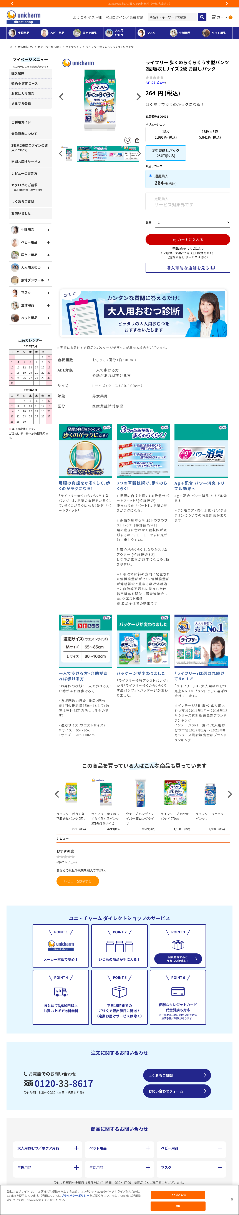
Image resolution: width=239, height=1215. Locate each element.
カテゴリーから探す (49, 47)
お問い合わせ (21, 213)
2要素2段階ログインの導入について (29, 147)
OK (178, 1206)
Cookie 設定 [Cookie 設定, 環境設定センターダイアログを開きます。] (177, 1195)
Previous (12, 3)
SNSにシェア (137, 140)
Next (226, 3)
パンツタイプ (73, 47)
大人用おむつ (25, 47)
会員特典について (24, 133)
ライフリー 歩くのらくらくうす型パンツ (110, 47)
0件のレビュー (155, 82)
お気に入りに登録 (128, 140)
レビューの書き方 (24, 173)
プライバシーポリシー (75, 1195)
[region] (119, 1200)
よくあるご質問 (22, 201)
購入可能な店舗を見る (188, 268)
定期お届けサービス (26, 161)
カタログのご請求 (28, 187)
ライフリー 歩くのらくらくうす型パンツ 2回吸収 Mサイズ (105, 819)
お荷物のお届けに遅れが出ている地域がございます (119, 4)
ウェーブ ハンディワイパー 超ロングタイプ (140, 819)
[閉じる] (232, 1199)
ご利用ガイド (21, 122)
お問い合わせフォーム (165, 1091)
